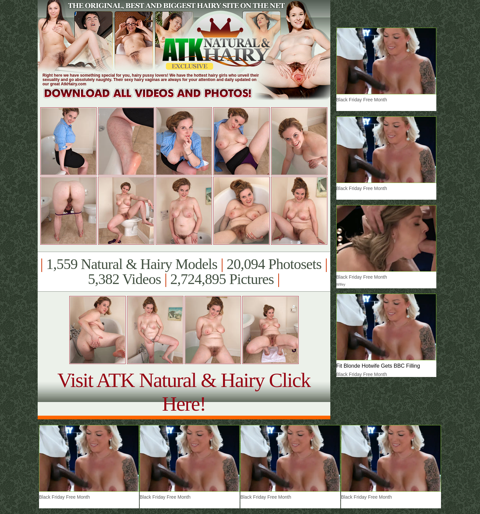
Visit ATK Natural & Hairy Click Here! (183, 392)
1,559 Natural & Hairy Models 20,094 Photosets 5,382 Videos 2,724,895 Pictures (183, 272)
